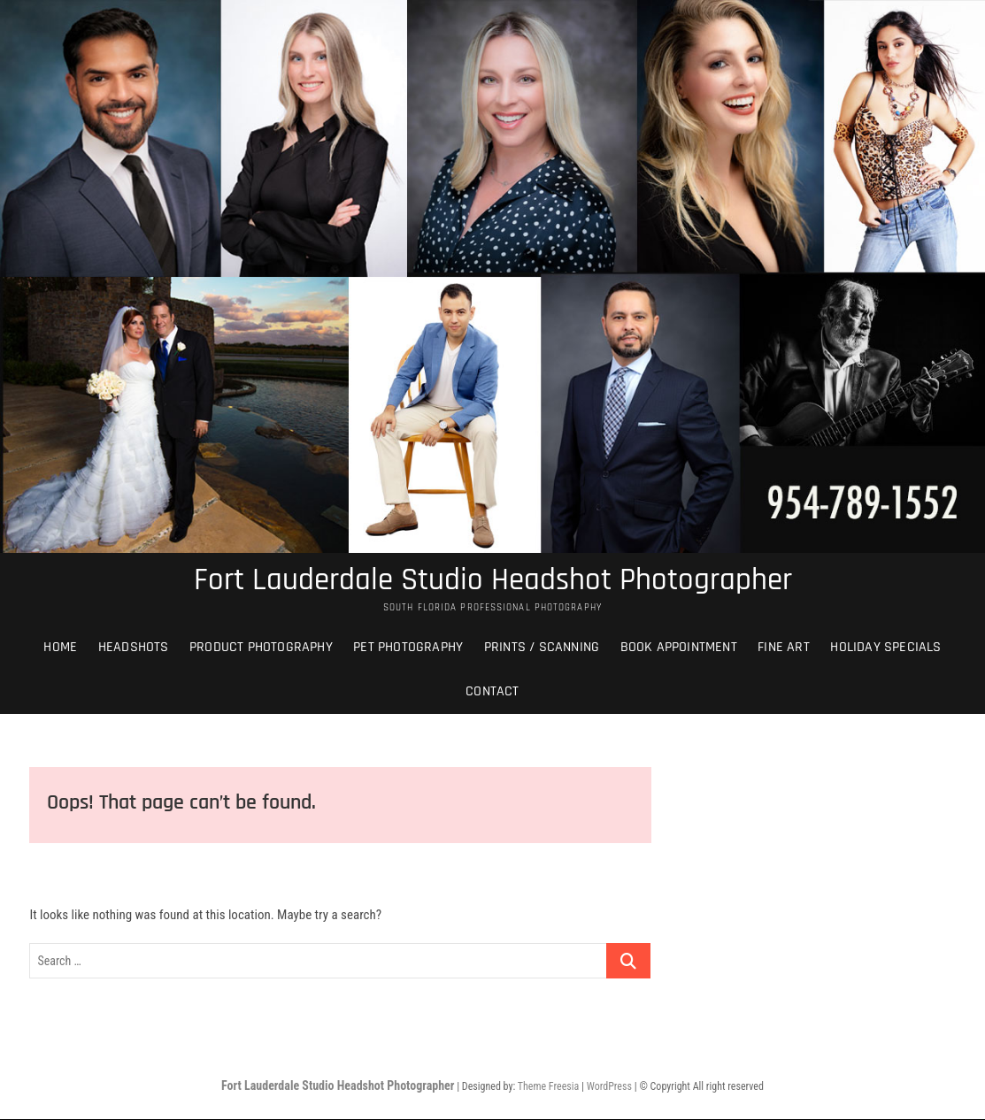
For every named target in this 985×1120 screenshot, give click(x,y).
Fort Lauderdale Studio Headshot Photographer (493, 581)
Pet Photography (408, 648)
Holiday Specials (885, 648)
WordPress (609, 1088)
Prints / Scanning (541, 648)
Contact (492, 692)
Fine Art (784, 648)
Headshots (133, 648)
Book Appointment (678, 648)
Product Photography (261, 648)
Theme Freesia (548, 1088)
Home (60, 648)
